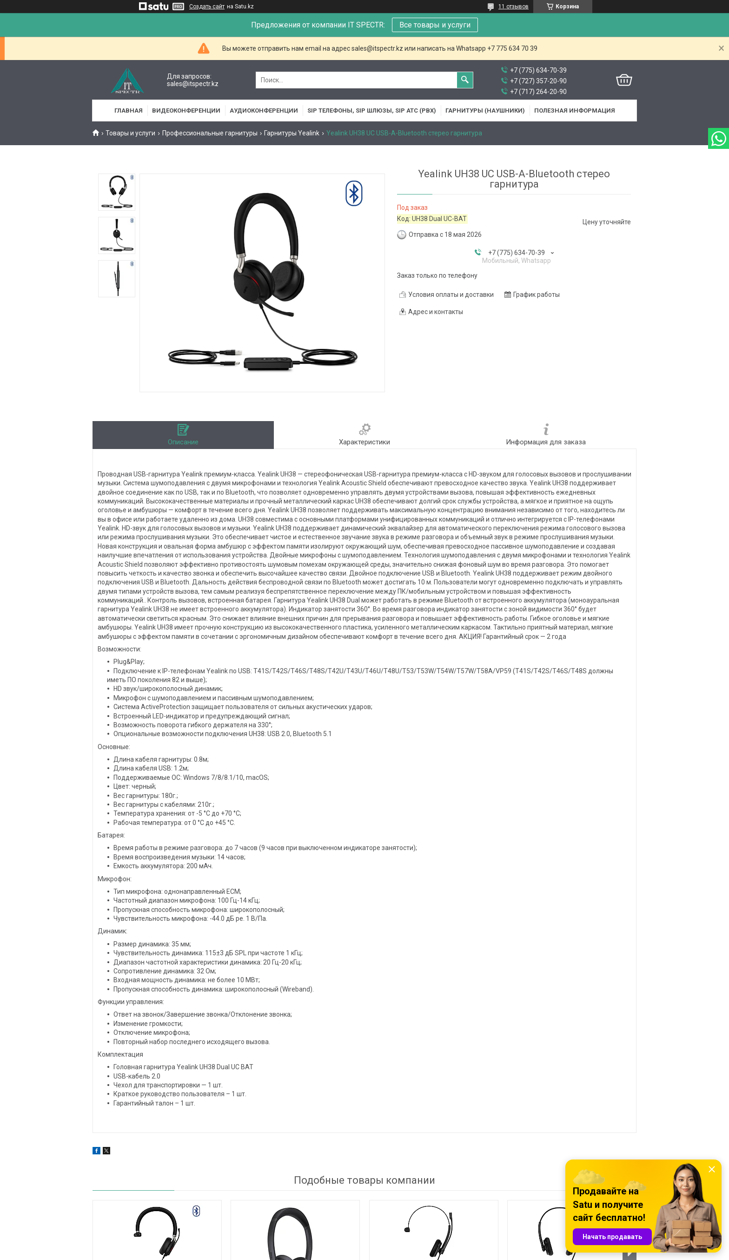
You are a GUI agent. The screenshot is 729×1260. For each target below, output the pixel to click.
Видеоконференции (186, 110)
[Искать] (465, 80)
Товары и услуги (130, 133)
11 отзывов (513, 6)
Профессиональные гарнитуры (210, 133)
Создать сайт (207, 6)
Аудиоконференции (264, 110)
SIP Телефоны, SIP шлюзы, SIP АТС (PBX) (371, 110)
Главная (128, 110)
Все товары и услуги (435, 24)
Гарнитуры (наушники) (485, 110)
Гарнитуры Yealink (291, 133)
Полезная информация (574, 110)
